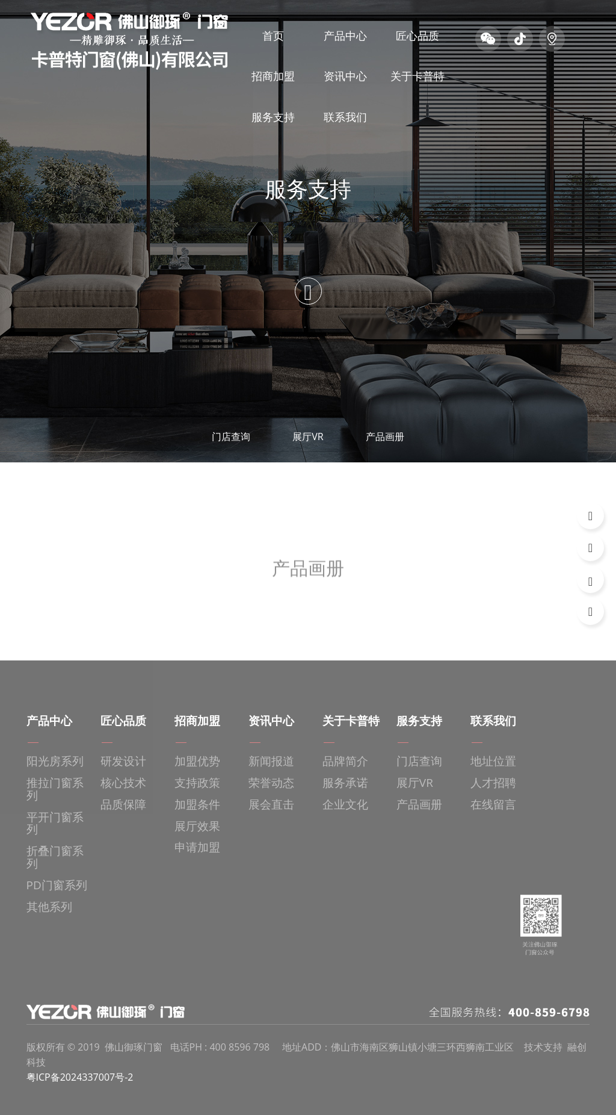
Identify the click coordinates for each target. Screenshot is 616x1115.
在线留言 (493, 804)
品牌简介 (345, 761)
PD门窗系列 (56, 885)
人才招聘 (493, 783)
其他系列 (49, 907)
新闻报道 (271, 761)
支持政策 (197, 783)
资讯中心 (345, 76)
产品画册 (385, 436)
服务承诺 (345, 783)
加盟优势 (197, 761)
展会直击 (271, 804)
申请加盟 (197, 847)
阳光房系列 (55, 761)
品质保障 (123, 804)
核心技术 (123, 783)
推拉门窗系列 (55, 789)
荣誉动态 (271, 783)
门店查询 (231, 436)
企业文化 (345, 804)
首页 (273, 35)
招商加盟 (273, 76)
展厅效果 (197, 826)
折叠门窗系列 (55, 857)
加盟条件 (197, 804)
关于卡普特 (417, 76)
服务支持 (273, 117)
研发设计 (123, 761)
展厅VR (307, 436)
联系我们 (345, 117)
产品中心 (345, 35)
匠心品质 (417, 35)
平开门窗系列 (55, 823)
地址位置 (493, 761)
